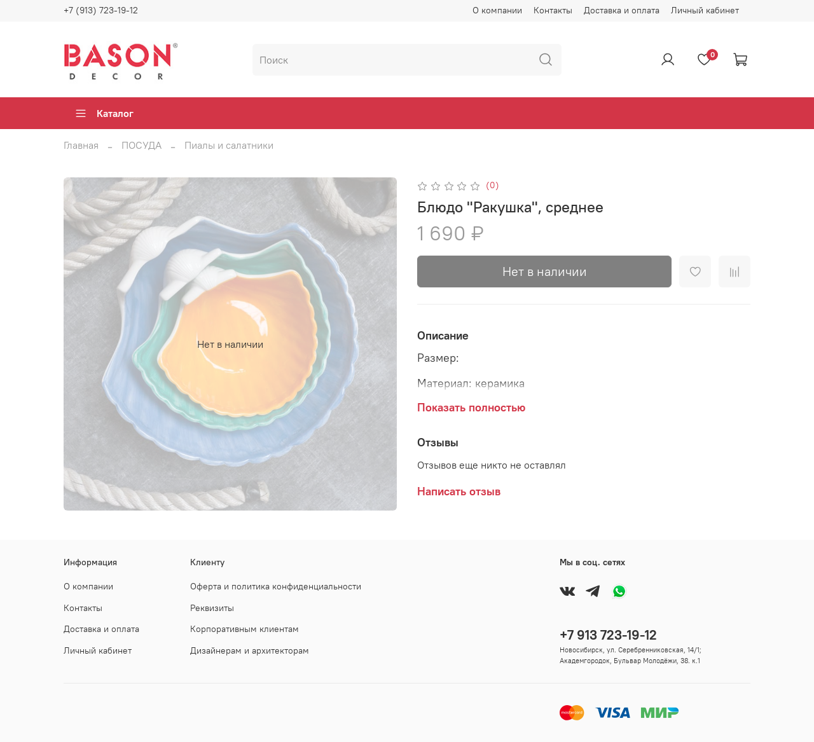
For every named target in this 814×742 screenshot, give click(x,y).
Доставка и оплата (621, 10)
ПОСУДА (141, 145)
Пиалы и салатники (228, 145)
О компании (497, 10)
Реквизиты (212, 608)
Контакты (553, 10)
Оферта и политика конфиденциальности (275, 586)
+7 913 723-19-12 (608, 634)
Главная (81, 145)
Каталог (104, 113)
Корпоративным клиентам (244, 629)
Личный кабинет (705, 10)
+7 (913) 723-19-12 (101, 10)
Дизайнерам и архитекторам (249, 650)
